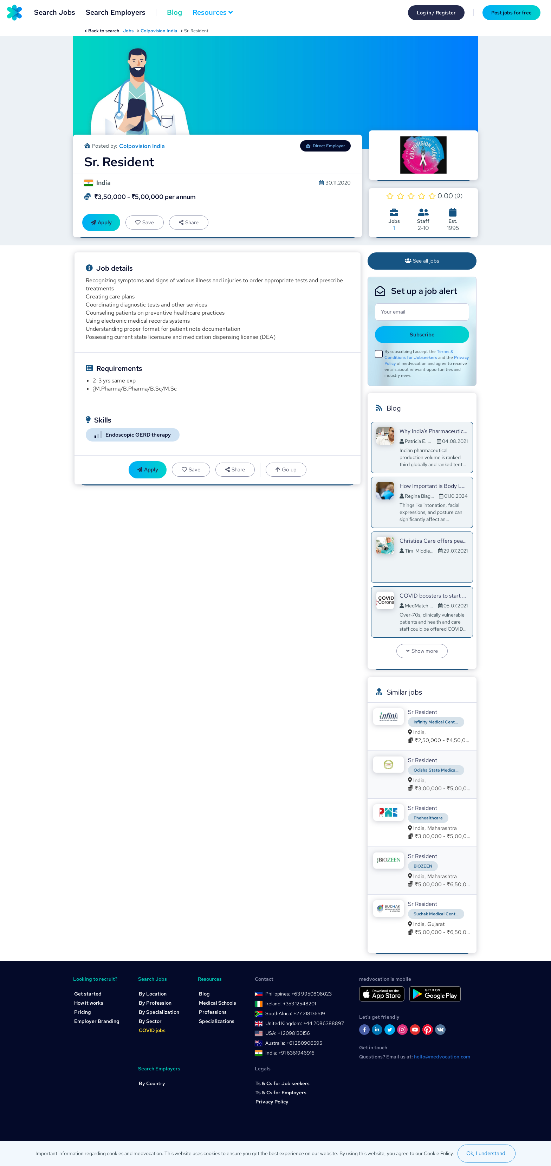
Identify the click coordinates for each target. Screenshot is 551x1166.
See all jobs (422, 260)
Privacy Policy (272, 1102)
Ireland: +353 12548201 (290, 1003)
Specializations (216, 1021)
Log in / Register (436, 12)
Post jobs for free (511, 12)
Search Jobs (54, 12)
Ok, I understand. (486, 1153)
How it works (88, 1003)
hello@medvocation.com (442, 1057)
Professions (213, 1012)
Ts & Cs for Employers (280, 1092)
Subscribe (422, 334)
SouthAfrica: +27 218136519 (295, 1013)
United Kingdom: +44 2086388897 (304, 1023)
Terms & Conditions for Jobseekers (418, 354)
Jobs (128, 31)
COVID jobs (152, 1030)
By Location (153, 994)
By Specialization (159, 1012)
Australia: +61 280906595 (293, 1043)
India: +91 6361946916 (290, 1053)
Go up (286, 469)
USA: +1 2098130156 (287, 1033)
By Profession (155, 1003)
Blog (174, 12)
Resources (213, 12)
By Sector (150, 1021)
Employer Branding (96, 1021)
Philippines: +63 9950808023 (298, 994)
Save (144, 222)
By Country (152, 1083)
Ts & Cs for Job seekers (282, 1083)
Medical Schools (217, 1003)
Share (189, 222)
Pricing (82, 1012)
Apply (101, 222)
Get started (88, 994)
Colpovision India (159, 31)
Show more (421, 651)
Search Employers (115, 12)
